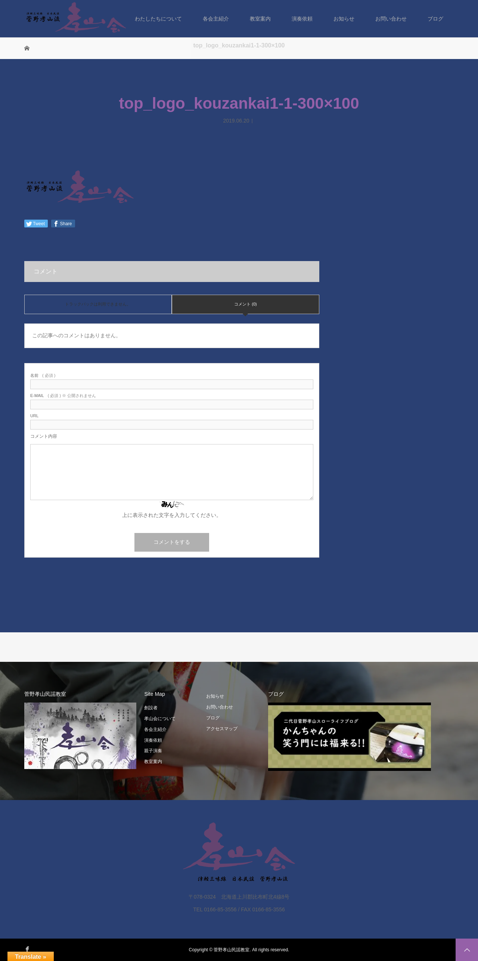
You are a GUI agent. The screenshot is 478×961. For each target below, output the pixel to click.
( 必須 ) (42, 375)
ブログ (435, 19)
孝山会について (160, 718)
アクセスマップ (222, 728)
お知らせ (343, 19)
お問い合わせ (391, 19)
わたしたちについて (158, 19)
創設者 (151, 707)
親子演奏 (153, 750)
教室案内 (260, 19)
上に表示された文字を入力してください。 (171, 515)
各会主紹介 (216, 19)
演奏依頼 (302, 19)
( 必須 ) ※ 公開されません (63, 396)
